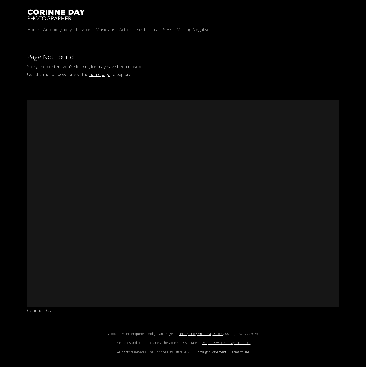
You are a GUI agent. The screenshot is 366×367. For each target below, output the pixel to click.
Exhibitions (146, 30)
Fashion (83, 30)
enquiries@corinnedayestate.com (226, 342)
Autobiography (57, 30)
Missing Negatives (194, 30)
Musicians (105, 30)
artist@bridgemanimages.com (201, 333)
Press (166, 30)
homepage (99, 74)
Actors (125, 30)
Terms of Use (239, 352)
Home (33, 30)
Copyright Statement (211, 352)
